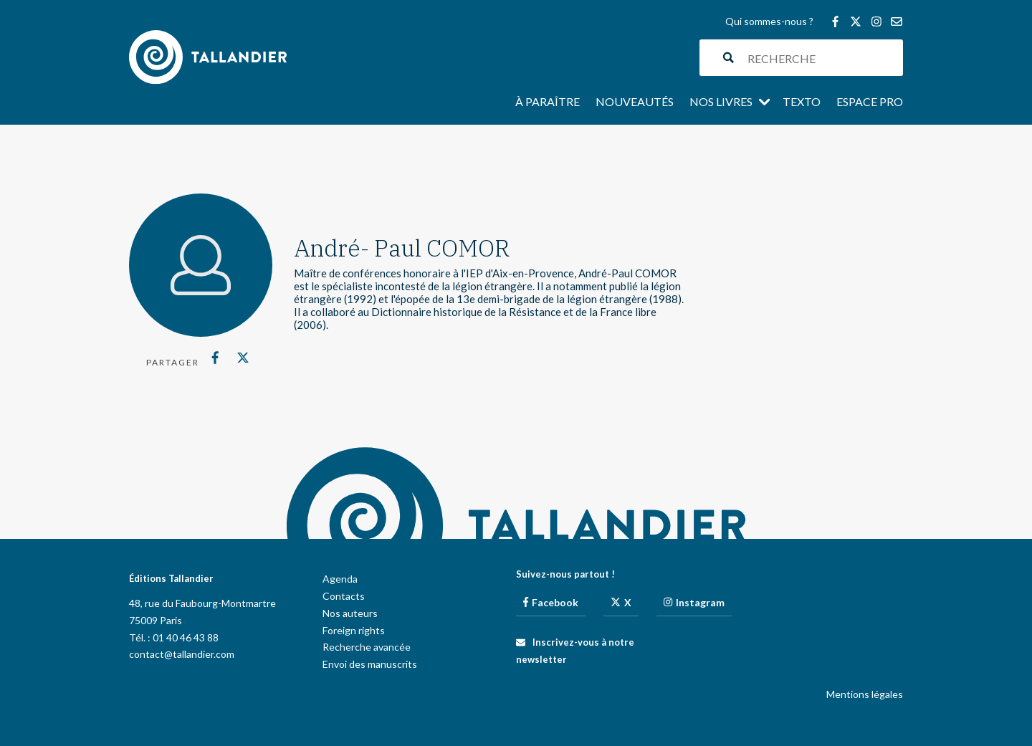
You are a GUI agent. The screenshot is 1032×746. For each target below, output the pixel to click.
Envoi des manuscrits (369, 664)
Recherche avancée (366, 647)
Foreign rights (353, 630)
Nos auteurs (350, 613)
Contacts (343, 596)
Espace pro (869, 102)
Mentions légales (864, 694)
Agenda (340, 579)
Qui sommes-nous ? (769, 21)
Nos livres (720, 102)
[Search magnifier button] (728, 57)
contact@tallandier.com (181, 654)
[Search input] (822, 58)
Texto (802, 102)
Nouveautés (635, 102)
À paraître (547, 102)
